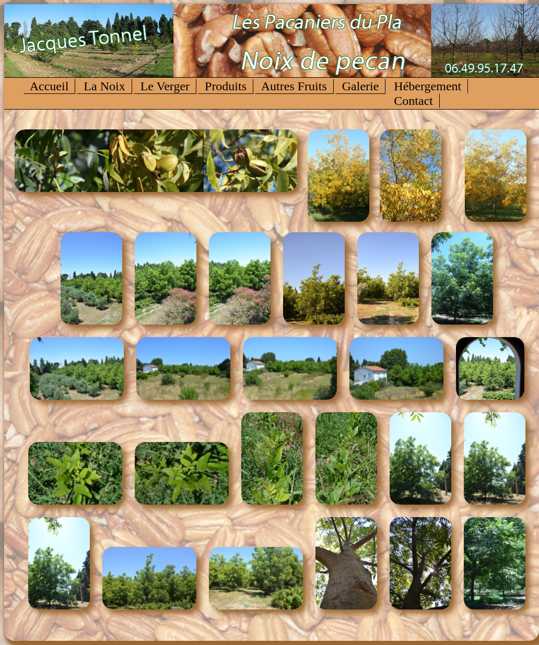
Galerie (360, 86)
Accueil (49, 86)
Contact (413, 101)
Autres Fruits (294, 86)
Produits (225, 86)
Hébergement (427, 86)
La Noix (104, 86)
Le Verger (165, 86)
